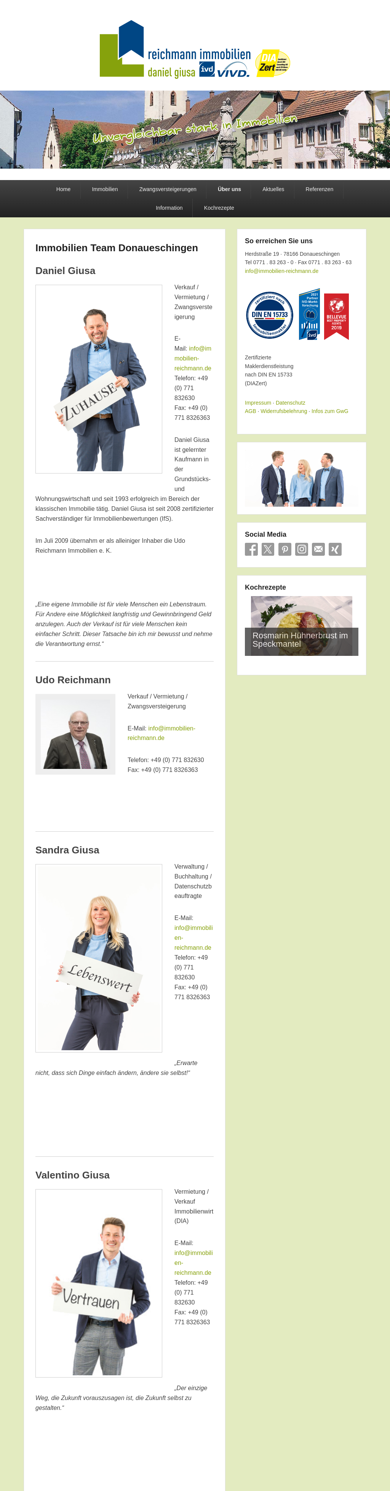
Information (169, 208)
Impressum (258, 403)
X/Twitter (268, 549)
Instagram (301, 549)
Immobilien (105, 189)
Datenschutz (290, 403)
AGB (250, 411)
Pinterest (284, 549)
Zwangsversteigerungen (168, 189)
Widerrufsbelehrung (284, 411)
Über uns (229, 189)
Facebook (251, 549)
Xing (335, 549)
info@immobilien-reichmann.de (192, 358)
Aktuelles (273, 189)
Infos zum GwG (330, 411)
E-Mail (318, 549)
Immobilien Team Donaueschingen (116, 248)
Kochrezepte (219, 208)
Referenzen (319, 189)
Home (63, 189)
